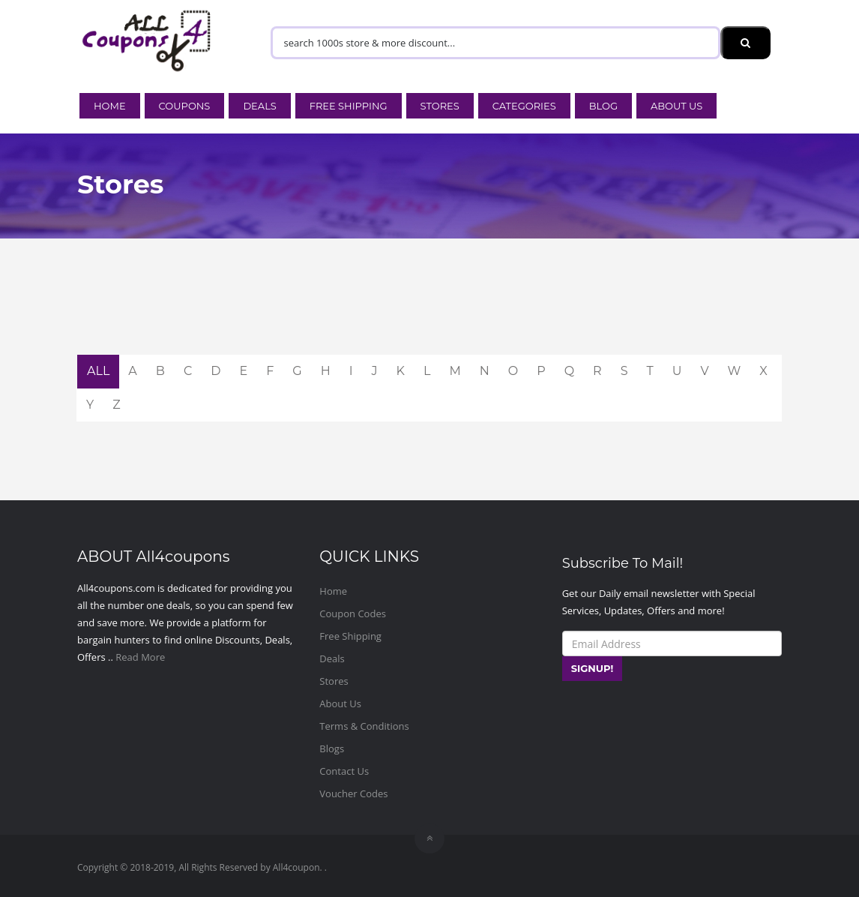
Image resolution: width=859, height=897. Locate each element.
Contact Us (344, 771)
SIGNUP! (592, 668)
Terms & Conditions (364, 726)
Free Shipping (349, 106)
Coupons (185, 106)
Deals (259, 106)
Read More (140, 657)
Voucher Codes (353, 793)
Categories (524, 106)
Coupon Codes (352, 613)
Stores (440, 106)
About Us (676, 106)
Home (110, 106)
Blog (603, 106)
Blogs (331, 748)
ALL (98, 371)
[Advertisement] (429, 317)
